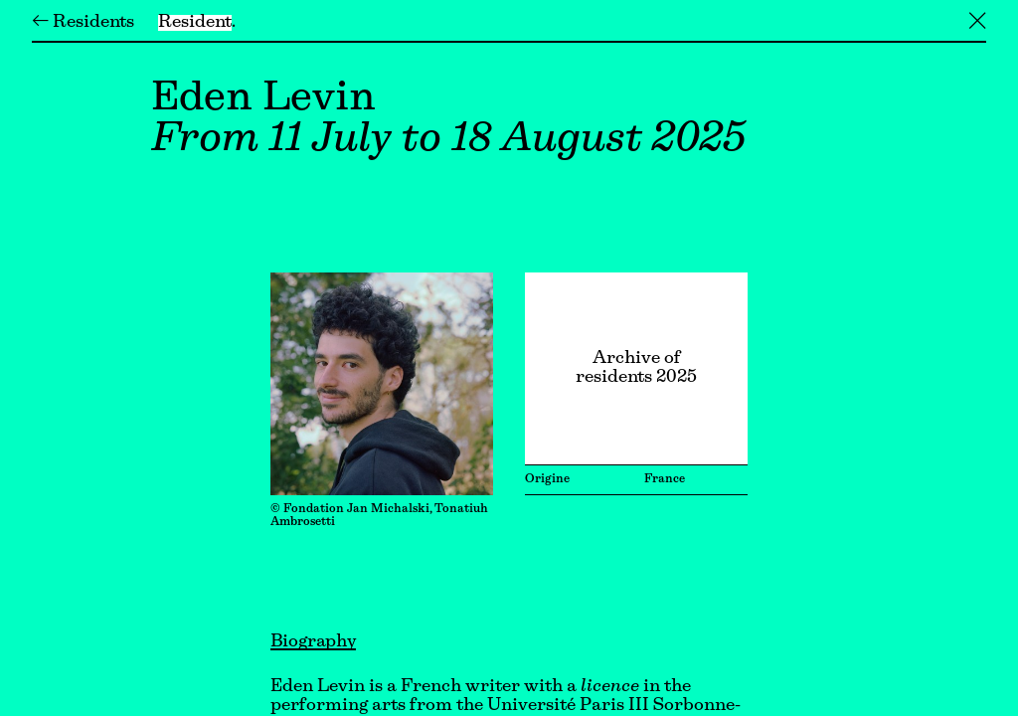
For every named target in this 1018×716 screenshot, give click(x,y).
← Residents (83, 23)
